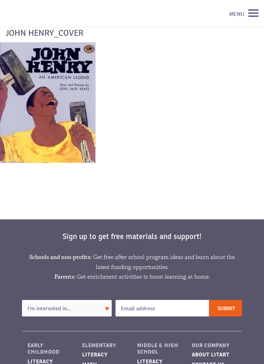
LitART (39, 13)
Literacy (95, 354)
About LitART (211, 354)
